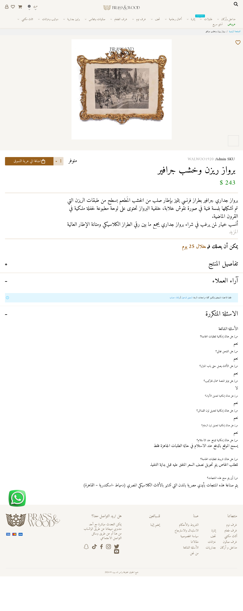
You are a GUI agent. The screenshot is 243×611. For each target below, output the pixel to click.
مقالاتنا (195, 542)
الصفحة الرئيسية (234, 31)
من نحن (194, 553)
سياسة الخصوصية (189, 536)
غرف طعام (230, 531)
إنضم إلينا (155, 525)
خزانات (212, 542)
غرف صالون (230, 542)
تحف (213, 536)
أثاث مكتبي (230, 536)
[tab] (121, 264)
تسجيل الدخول (187, 298)
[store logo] (121, 8)
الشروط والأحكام (189, 525)
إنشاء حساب (174, 298)
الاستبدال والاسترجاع (187, 531)
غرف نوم (231, 525)
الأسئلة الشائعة (191, 548)
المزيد (233, 232)
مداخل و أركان (228, 548)
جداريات (211, 548)
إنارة (213, 531)
